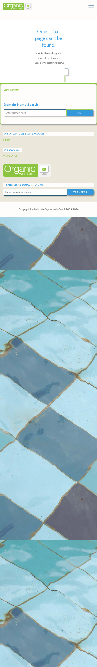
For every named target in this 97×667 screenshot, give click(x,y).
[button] (92, 7)
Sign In (6, 139)
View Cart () (11, 89)
